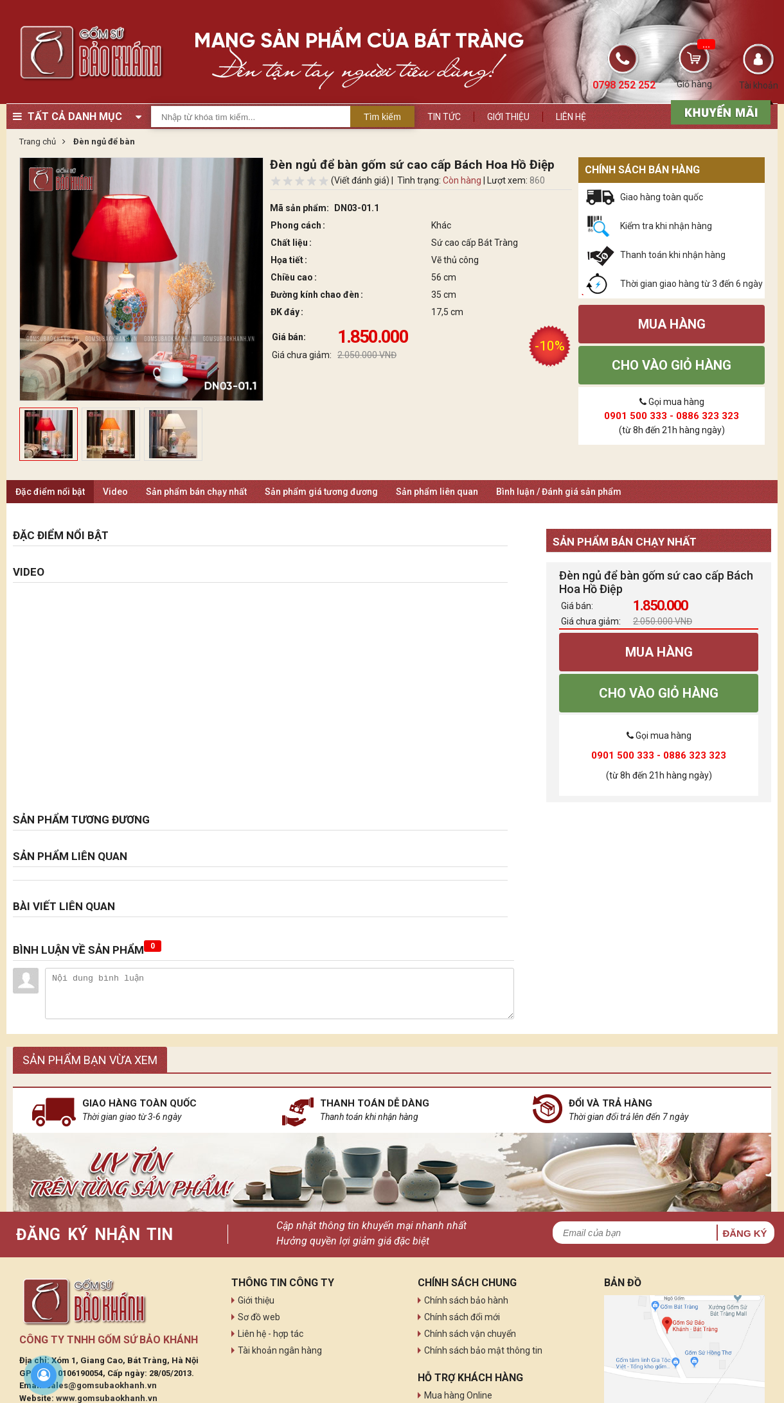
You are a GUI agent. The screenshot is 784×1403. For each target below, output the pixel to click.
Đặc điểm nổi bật (50, 491)
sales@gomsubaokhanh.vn (101, 1385)
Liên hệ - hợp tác (270, 1334)
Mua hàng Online (458, 1395)
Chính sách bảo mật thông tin (483, 1350)
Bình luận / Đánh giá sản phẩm (558, 491)
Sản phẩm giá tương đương (321, 491)
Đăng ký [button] (744, 1233)
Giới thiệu (508, 117)
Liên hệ (571, 117)
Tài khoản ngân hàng (280, 1350)
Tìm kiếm (382, 117)
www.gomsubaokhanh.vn (106, 1398)
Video (115, 491)
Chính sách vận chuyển (470, 1334)
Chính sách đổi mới (462, 1317)
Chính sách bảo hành (466, 1300)
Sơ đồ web (259, 1317)
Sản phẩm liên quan (437, 491)
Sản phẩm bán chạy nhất (196, 491)
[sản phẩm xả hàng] (719, 111)
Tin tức (444, 117)
